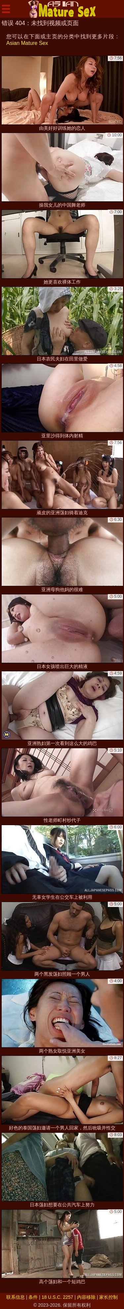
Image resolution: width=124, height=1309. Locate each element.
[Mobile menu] (6, 9)
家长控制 (108, 1297)
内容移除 (86, 1297)
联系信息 (15, 1297)
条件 (33, 1297)
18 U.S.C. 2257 (57, 1297)
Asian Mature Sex (27, 43)
